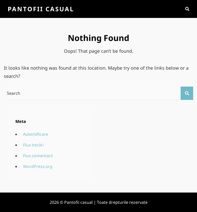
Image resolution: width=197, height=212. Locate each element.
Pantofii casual (41, 9)
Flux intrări (33, 145)
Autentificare (35, 134)
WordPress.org (37, 166)
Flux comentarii (38, 155)
